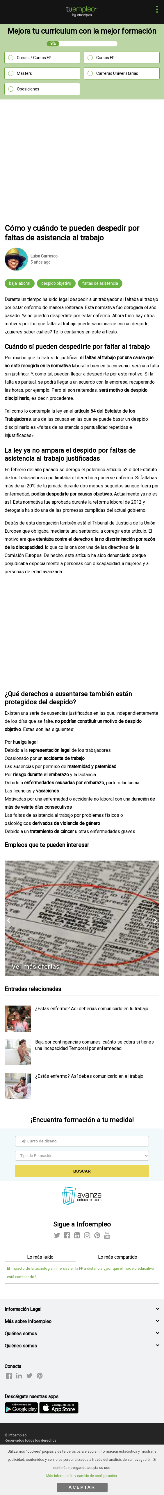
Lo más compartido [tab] (117, 1257)
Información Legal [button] (23, 1309)
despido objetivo (56, 283)
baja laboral (19, 283)
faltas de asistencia (100, 283)
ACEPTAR (82, 1487)
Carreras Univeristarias (117, 73)
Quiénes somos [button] (21, 1333)
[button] (155, 10)
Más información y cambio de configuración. (82, 1476)
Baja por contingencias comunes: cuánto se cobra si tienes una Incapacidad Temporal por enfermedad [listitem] (94, 1045)
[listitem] (18, 1030)
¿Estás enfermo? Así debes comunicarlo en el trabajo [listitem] (89, 1076)
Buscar (82, 1171)
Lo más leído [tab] (40, 1257)
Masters (24, 73)
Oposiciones (28, 89)
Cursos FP (105, 57)
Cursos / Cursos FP (34, 57)
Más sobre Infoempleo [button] (28, 1321)
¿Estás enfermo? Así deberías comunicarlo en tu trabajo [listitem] (91, 1008)
